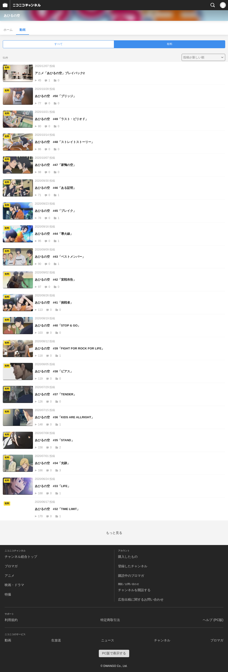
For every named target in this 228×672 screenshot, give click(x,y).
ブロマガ (11, 566)
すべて (58, 44)
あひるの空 (12, 15)
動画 (22, 30)
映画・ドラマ (14, 585)
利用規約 (11, 620)
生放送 (56, 640)
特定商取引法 (110, 620)
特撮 (8, 594)
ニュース (107, 640)
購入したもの (128, 556)
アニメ (9, 575)
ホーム (8, 30)
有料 (169, 44)
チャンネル (162, 640)
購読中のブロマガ (131, 575)
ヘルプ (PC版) (213, 620)
